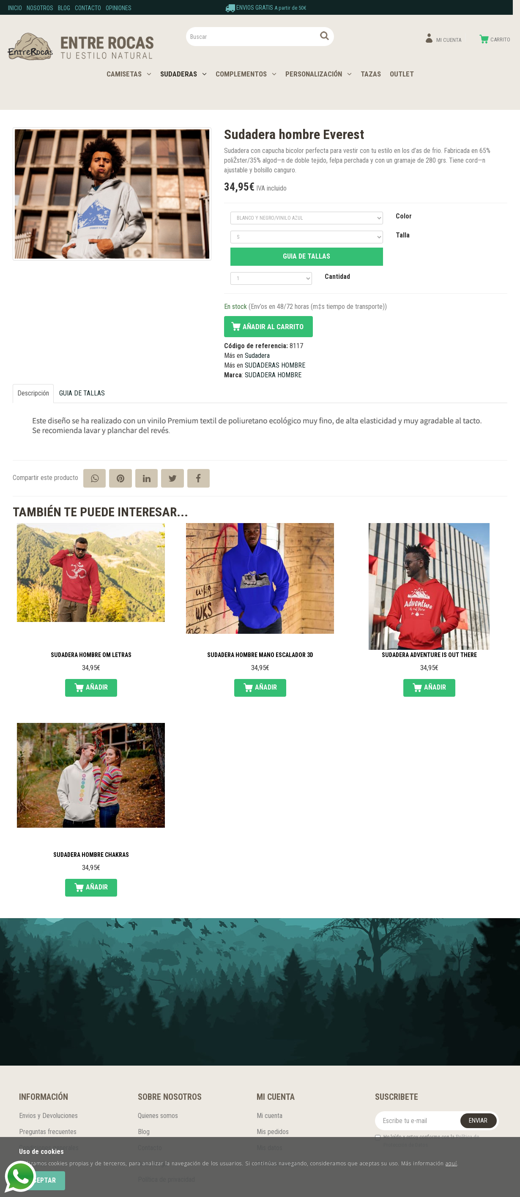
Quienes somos (158, 1116)
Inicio (15, 8)
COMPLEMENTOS (246, 74)
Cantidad (337, 277)
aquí (451, 1163)
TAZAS (371, 74)
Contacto (88, 8)
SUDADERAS (183, 74)
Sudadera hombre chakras (91, 855)
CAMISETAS (129, 74)
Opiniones (118, 8)
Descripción (33, 393)
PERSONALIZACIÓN (318, 74)
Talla (403, 235)
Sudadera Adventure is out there (429, 655)
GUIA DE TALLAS (306, 256)
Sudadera (257, 356)
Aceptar (42, 1180)
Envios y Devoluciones (48, 1116)
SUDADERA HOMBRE (273, 375)
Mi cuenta (269, 1116)
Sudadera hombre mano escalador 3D (260, 655)
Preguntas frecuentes (48, 1132)
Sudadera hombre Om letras (91, 655)
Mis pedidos (273, 1132)
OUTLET (402, 74)
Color (404, 216)
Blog (64, 8)
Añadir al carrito (273, 326)
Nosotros (40, 8)
